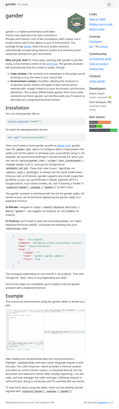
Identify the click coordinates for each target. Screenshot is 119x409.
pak (16, 137)
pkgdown (102, 402)
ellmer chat (63, 145)
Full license (95, 41)
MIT (91, 46)
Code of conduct (98, 63)
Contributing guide (100, 59)
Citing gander (97, 81)
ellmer (27, 46)
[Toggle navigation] (109, 4)
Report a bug (96, 29)
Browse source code (100, 24)
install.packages (18, 121)
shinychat (51, 63)
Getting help (96, 68)
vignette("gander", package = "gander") (31, 187)
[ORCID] (110, 97)
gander (11, 4)
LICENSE (103, 46)
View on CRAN (97, 19)
